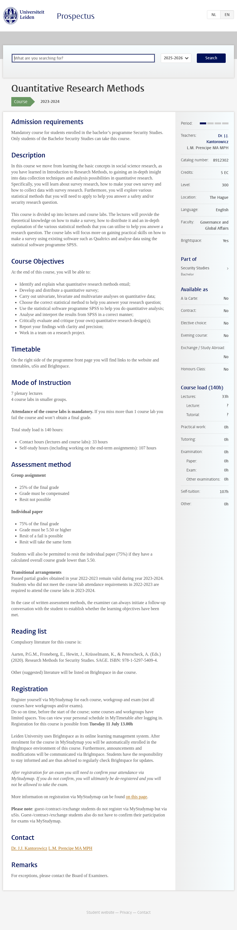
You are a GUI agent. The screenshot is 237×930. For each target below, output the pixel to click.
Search (211, 58)
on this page (136, 796)
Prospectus (76, 16)
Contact (144, 912)
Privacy (126, 912)
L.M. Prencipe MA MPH (70, 848)
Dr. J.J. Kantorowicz (29, 848)
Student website (100, 912)
